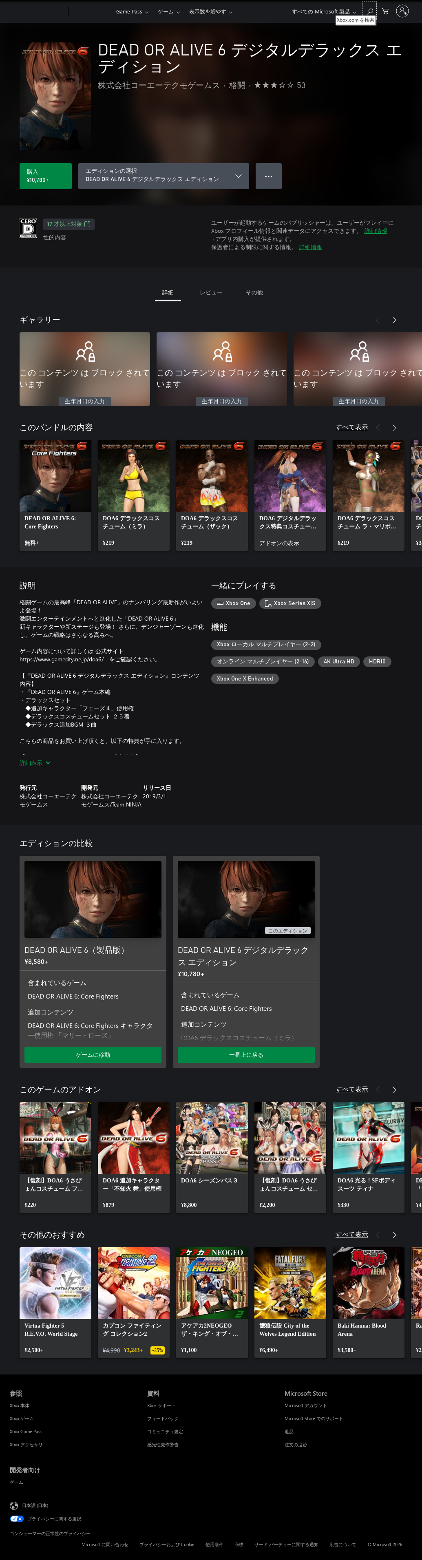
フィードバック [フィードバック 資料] (163, 1418)
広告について (342, 1544)
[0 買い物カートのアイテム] (385, 10)
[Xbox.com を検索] (369, 10)
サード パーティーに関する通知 (286, 1544)
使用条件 (214, 1544)
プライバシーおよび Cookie (166, 1544)
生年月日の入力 (85, 401)
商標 (238, 1544)
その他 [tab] (254, 292)
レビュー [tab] (211, 292)
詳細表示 (35, 763)
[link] (55, 495)
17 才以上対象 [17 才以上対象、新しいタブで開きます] (69, 224)
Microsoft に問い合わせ (105, 1544)
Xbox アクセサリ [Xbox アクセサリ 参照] (26, 1444)
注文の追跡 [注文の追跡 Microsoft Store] (296, 1444)
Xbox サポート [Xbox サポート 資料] (161, 1405)
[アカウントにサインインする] (402, 11)
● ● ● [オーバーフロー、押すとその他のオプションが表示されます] (269, 176)
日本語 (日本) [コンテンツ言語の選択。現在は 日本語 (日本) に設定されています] (35, 1505)
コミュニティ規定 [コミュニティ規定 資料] (165, 1431)
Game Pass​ (129, 11)
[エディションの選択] (163, 176)
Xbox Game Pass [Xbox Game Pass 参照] (26, 1431)
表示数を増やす (207, 11)
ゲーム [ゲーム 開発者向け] (16, 1482)
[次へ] (394, 320)
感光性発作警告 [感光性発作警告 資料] (163, 1444)
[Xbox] (91, 11)
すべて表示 (352, 426)
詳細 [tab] (168, 292)
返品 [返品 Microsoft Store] (289, 1431)
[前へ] (378, 320)
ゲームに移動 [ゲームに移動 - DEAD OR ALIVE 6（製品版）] (93, 1054)
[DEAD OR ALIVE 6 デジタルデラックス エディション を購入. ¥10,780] (46, 176)
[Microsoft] (38, 11)
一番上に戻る (246, 1054)
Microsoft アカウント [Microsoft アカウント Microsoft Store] (306, 1405)
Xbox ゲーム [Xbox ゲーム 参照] (22, 1418)
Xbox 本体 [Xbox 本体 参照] (19, 1405)
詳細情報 (376, 230)
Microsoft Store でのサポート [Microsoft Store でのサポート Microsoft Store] (314, 1418)
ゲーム (166, 11)
